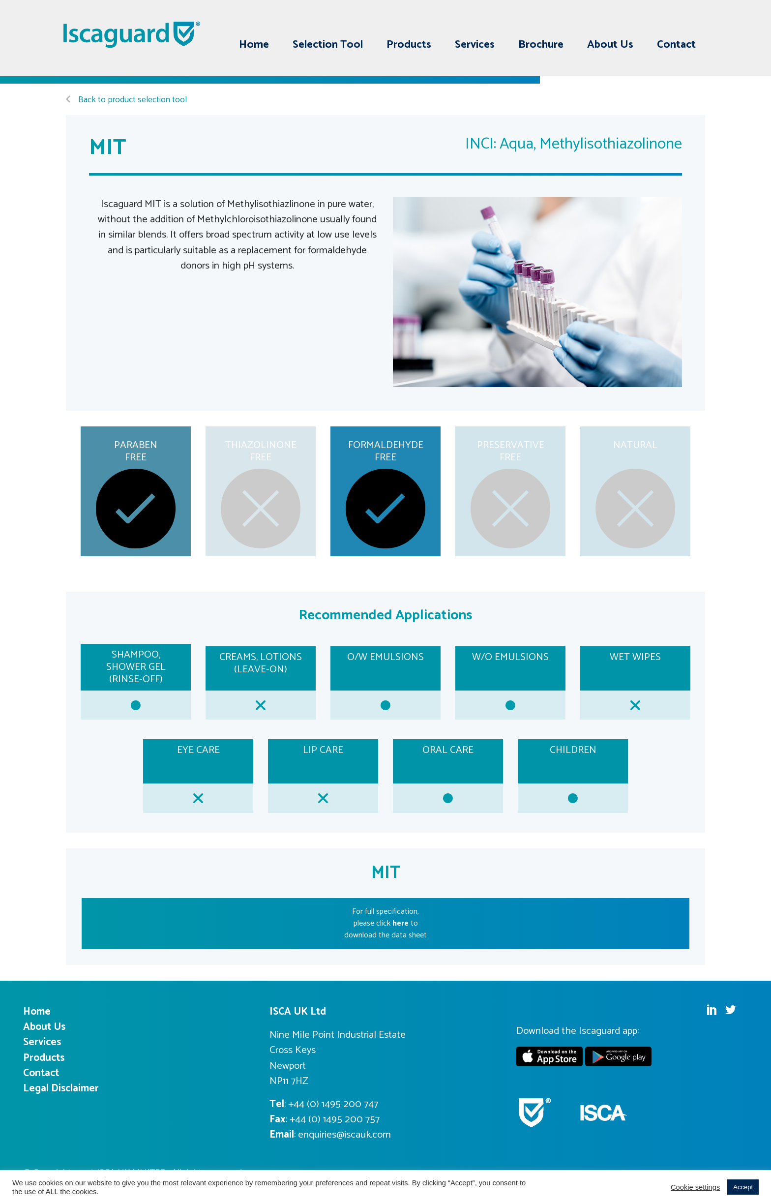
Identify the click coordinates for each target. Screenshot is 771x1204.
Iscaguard (132, 35)
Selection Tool (328, 44)
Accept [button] (743, 1187)
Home (254, 44)
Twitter (690, 21)
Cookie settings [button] (695, 1187)
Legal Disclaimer (61, 1088)
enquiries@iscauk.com (344, 1134)
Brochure (540, 44)
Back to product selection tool (126, 100)
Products (408, 44)
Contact (676, 44)
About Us (610, 44)
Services (475, 44)
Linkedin (671, 21)
